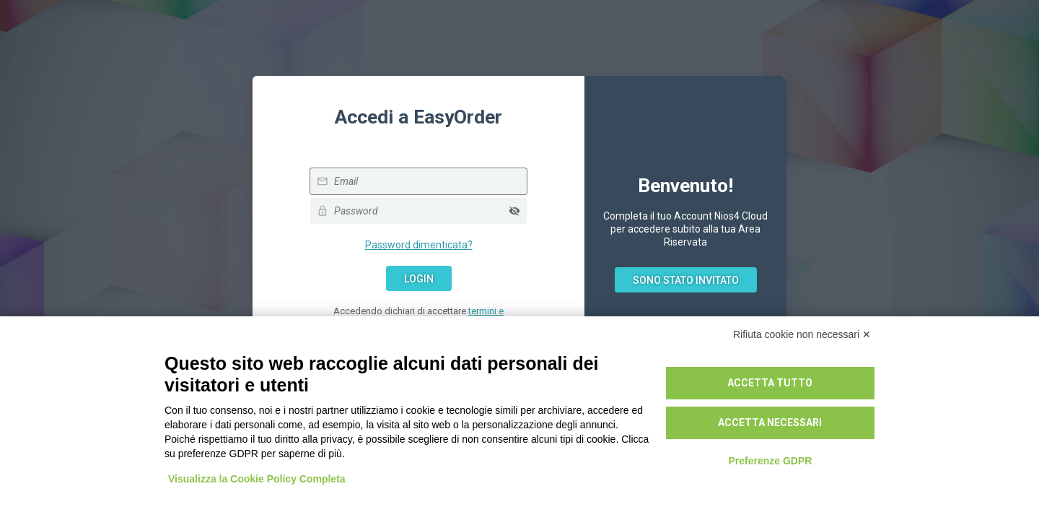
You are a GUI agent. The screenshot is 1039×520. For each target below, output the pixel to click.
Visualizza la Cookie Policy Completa (257, 479)
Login (419, 279)
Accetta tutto (769, 383)
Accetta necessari (770, 422)
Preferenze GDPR (770, 461)
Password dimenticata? (419, 245)
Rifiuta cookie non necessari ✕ (802, 334)
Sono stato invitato (686, 280)
